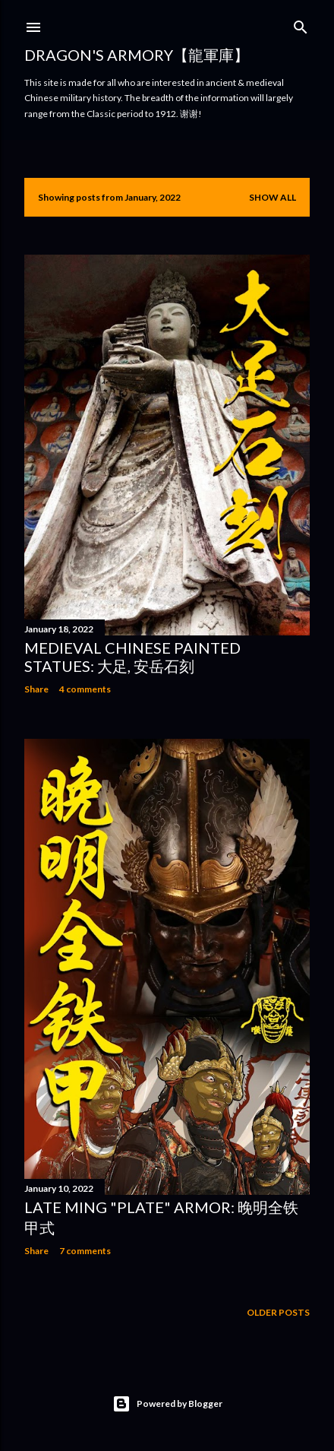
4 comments (85, 689)
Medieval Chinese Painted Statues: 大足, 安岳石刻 (132, 656)
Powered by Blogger (167, 1404)
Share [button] (36, 689)
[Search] (300, 24)
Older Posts (278, 1312)
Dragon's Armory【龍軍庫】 (136, 55)
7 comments (85, 1250)
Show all (272, 197)
